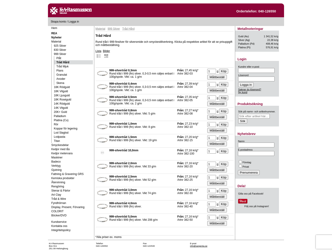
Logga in (73, 21)
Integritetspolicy (61, 230)
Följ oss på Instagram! (256, 206)
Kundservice (59, 221)
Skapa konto (58, 21)
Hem (54, 28)
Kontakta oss (59, 226)
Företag (245, 162)
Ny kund (242, 92)
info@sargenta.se (198, 246)
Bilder (106, 53)
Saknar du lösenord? (249, 89)
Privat (244, 166)
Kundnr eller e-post (248, 66)
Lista (98, 53)
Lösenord (243, 75)
